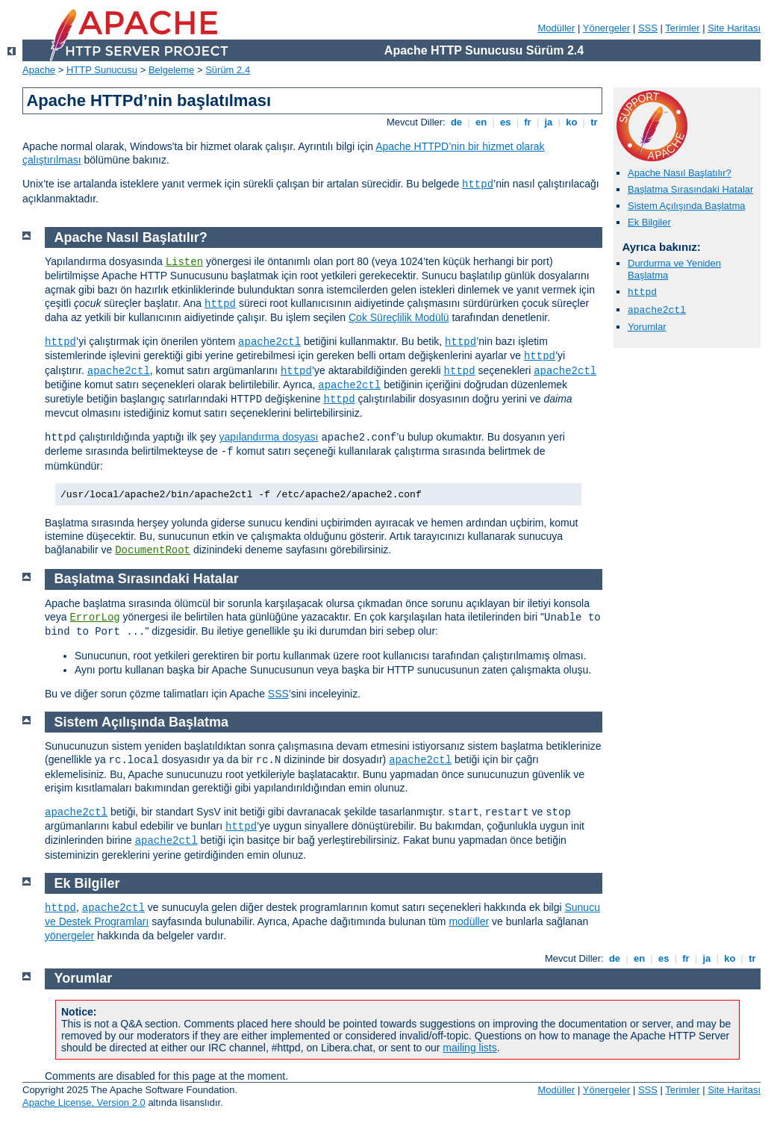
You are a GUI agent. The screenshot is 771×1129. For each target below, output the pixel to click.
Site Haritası (734, 28)
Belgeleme (171, 69)
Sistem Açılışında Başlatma (687, 205)
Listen (184, 262)
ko (572, 122)
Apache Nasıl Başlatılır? (679, 172)
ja (548, 122)
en (480, 122)
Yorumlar (647, 326)
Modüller (556, 28)
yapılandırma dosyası (268, 437)
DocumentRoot (152, 550)
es (505, 122)
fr (528, 122)
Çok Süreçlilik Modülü (399, 317)
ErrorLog (94, 617)
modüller (469, 921)
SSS (648, 28)
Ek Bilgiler (649, 222)
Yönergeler (607, 28)
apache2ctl (657, 310)
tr (594, 122)
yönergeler (69, 936)
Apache (38, 69)
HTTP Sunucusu (101, 69)
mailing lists (469, 1048)
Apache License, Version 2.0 (84, 1102)
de (456, 122)
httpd (477, 184)
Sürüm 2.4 (227, 69)
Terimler (682, 28)
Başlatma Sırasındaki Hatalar (690, 189)
